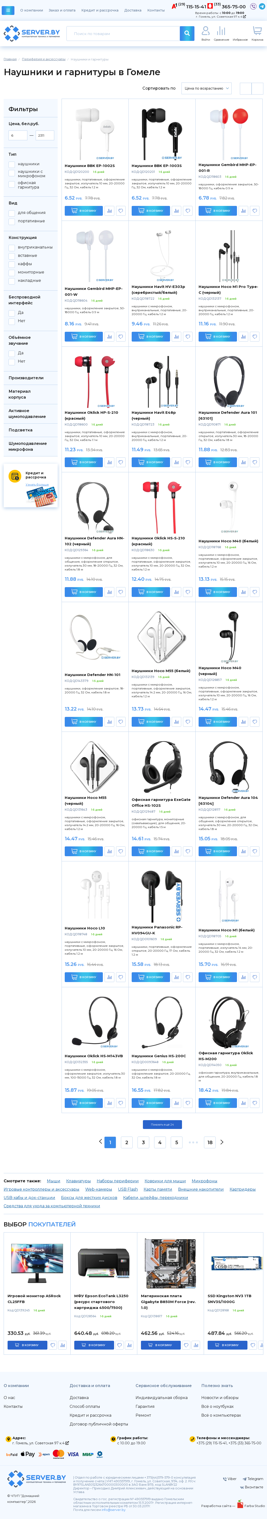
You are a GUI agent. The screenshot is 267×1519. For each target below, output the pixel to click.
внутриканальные (36, 247)
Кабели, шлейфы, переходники (155, 1197)
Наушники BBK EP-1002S (90, 165)
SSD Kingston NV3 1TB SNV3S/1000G (229, 1299)
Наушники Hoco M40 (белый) (228, 541)
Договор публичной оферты (99, 1424)
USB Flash (128, 1189)
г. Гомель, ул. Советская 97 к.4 (221, 16)
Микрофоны (204, 1181)
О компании (31, 10)
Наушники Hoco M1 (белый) (227, 930)
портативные (31, 221)
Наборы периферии (118, 1181)
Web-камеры (98, 1189)
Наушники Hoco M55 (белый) (161, 670)
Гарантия (145, 1406)
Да (20, 312)
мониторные (31, 272)
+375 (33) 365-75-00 (244, 1443)
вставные (27, 255)
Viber (229, 1479)
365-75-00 (234, 7)
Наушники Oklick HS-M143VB (94, 1056)
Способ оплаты (85, 1406)
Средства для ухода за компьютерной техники (52, 1206)
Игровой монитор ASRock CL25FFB (34, 1299)
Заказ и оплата (62, 10)
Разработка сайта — (218, 1506)
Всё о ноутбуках (217, 1406)
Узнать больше (37, 484)
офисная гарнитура (28, 185)
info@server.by (114, 1510)
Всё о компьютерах (221, 1415)
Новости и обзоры (220, 1397)
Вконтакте (251, 1487)
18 (210, 1142)
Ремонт (143, 1415)
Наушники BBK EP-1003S (157, 165)
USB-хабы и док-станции (29, 1197)
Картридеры (243, 1189)
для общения (32, 213)
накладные (29, 280)
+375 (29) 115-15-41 (211, 1443)
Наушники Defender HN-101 (92, 674)
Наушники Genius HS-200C (159, 1056)
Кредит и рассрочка (99, 10)
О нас (9, 1397)
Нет (21, 321)
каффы (25, 264)
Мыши (53, 1181)
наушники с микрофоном (31, 173)
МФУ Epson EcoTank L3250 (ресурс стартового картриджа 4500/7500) (101, 1302)
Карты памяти (158, 1189)
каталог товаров (8, 11)
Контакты (156, 10)
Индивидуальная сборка (162, 1397)
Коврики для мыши (165, 1181)
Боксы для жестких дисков (89, 1197)
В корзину (84, 210)
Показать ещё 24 (162, 1124)
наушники (29, 164)
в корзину (30, 1345)
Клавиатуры (78, 1181)
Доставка (132, 10)
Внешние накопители (201, 1189)
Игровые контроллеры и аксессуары (41, 1189)
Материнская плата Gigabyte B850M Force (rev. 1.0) (168, 1302)
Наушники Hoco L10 (85, 928)
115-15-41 (196, 7)
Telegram (253, 1479)
